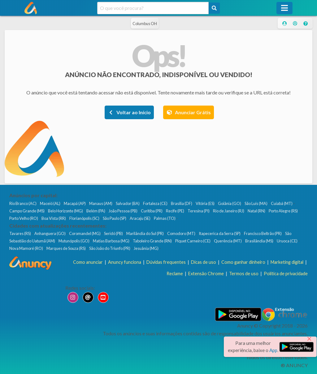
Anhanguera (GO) (50, 233)
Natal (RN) (257, 210)
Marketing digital (287, 262)
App (273, 350)
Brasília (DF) (182, 203)
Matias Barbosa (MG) (111, 240)
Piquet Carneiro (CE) (193, 240)
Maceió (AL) (50, 203)
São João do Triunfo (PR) (110, 248)
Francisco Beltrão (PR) (263, 233)
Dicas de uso (203, 262)
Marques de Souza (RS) (66, 248)
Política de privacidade (286, 273)
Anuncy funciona (124, 262)
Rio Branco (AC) (23, 203)
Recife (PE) (175, 210)
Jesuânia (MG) (146, 248)
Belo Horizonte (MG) (66, 210)
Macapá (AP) (75, 203)
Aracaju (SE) (140, 218)
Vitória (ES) (205, 203)
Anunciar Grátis (188, 112)
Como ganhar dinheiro (243, 262)
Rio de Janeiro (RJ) (229, 210)
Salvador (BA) (128, 203)
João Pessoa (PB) (123, 210)
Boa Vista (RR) (54, 218)
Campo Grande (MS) (27, 210)
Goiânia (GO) (230, 203)
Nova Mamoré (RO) (26, 248)
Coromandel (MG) (85, 233)
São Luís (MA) (256, 203)
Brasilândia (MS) (259, 240)
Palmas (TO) (165, 218)
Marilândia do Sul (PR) (145, 233)
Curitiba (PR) (152, 210)
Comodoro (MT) (181, 233)
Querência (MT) (228, 240)
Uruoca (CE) (287, 240)
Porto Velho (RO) (24, 218)
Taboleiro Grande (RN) (152, 240)
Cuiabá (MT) (282, 203)
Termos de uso (243, 273)
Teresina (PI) (199, 210)
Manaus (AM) (101, 203)
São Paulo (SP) (115, 218)
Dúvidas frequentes (166, 262)
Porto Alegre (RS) (283, 210)
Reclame (175, 273)
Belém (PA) (96, 210)
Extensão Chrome (206, 273)
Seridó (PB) (114, 233)
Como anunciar (88, 262)
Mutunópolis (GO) (74, 240)
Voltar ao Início (129, 112)
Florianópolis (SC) (84, 218)
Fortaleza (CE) (155, 203)
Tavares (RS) (20, 233)
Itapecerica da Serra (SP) (220, 233)
